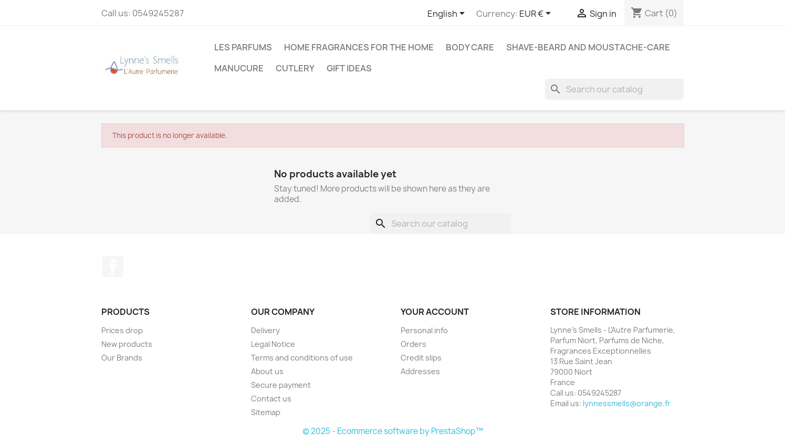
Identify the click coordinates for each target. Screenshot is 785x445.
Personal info (424, 330)
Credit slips (421, 358)
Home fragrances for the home (359, 47)
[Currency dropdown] (536, 14)
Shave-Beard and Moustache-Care (588, 47)
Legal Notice (273, 344)
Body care (470, 47)
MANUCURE (239, 68)
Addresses (420, 371)
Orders (413, 344)
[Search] (614, 89)
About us (267, 371)
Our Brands (121, 358)
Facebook (112, 266)
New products (126, 344)
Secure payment (281, 385)
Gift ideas (349, 68)
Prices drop (122, 330)
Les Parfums (243, 47)
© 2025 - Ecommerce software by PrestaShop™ (392, 431)
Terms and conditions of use (302, 358)
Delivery (265, 330)
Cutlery (295, 68)
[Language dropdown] (447, 14)
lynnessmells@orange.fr (627, 403)
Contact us (271, 399)
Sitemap (265, 412)
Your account (435, 311)
